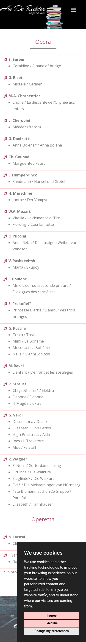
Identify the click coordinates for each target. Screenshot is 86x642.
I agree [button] (51, 615)
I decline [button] (51, 623)
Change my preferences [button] (51, 631)
